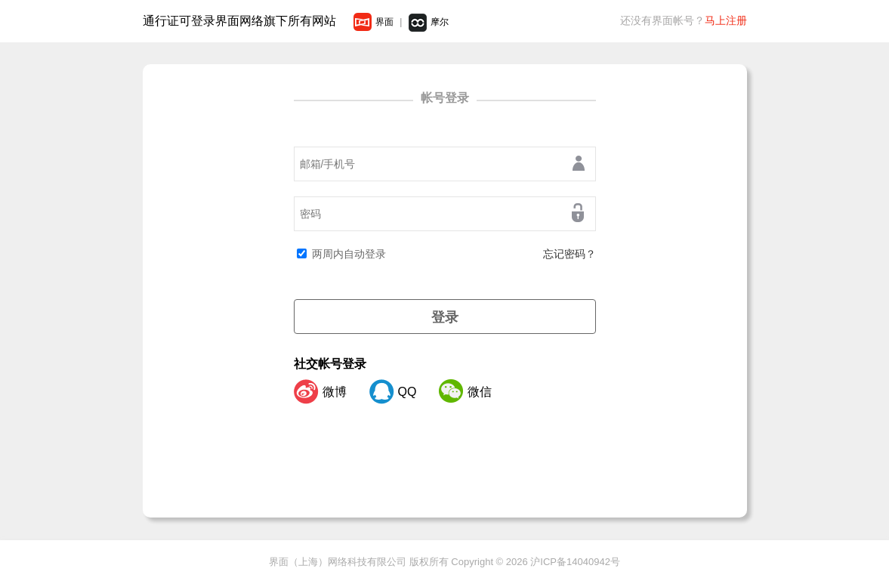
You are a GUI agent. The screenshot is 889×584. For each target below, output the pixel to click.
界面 (373, 22)
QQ (393, 391)
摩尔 (429, 22)
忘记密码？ (569, 254)
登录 (444, 317)
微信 (465, 391)
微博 (320, 391)
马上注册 (726, 20)
